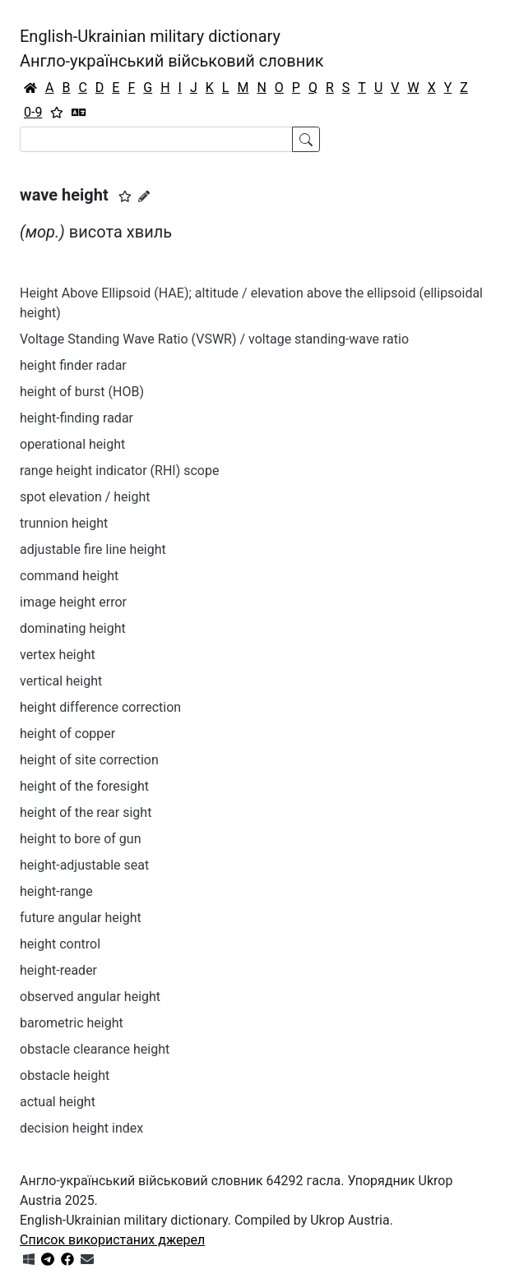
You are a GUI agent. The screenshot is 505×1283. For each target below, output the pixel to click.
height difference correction (100, 707)
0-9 (33, 112)
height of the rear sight (85, 812)
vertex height (57, 654)
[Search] (156, 139)
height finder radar (73, 365)
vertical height (61, 681)
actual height (57, 1102)
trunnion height (64, 523)
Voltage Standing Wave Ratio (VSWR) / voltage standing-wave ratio (214, 339)
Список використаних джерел (112, 1240)
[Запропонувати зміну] (144, 196)
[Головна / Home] (30, 88)
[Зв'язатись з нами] (87, 1259)
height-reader (58, 970)
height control (60, 944)
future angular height (80, 917)
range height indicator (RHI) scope (119, 470)
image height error (73, 602)
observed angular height (90, 996)
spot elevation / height (85, 497)
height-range (56, 891)
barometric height (71, 1023)
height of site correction (89, 760)
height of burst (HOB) (82, 391)
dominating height (73, 628)
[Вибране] (56, 112)
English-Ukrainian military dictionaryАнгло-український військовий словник (172, 48)
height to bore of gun (80, 839)
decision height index (81, 1128)
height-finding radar (76, 418)
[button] (125, 196)
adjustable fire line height (93, 549)
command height (69, 576)
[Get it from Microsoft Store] (29, 1259)
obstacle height (64, 1075)
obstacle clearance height (94, 1049)
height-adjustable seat (84, 865)
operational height (72, 444)
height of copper (67, 733)
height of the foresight (84, 786)
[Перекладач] (78, 112)
